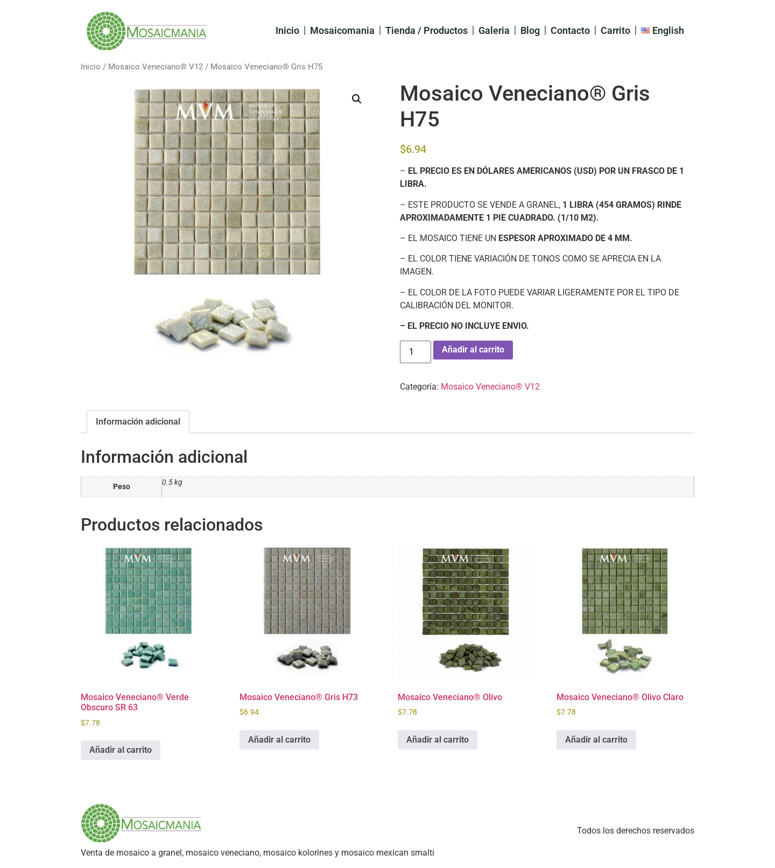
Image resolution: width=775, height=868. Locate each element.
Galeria (494, 30)
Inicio (287, 30)
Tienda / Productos (426, 30)
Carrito (615, 30)
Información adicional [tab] (138, 422)
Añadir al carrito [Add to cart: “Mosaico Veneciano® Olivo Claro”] (596, 740)
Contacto (570, 30)
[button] (357, 99)
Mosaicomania (342, 30)
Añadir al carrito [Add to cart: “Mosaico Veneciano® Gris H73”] (279, 740)
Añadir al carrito (473, 349)
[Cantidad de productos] (415, 352)
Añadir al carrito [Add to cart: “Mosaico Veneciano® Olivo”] (437, 740)
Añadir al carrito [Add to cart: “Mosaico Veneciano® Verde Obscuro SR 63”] (120, 750)
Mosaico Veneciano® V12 (155, 67)
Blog (530, 30)
